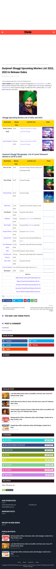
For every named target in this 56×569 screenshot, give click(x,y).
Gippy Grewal (24, 128)
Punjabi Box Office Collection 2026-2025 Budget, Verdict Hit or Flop (31, 426)
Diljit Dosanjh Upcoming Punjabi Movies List (28, 278)
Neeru (21, 241)
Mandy (31, 225)
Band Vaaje (7, 225)
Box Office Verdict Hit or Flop (29, 445)
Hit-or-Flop (29, 450)
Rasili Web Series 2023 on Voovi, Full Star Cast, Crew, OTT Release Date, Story (32, 402)
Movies (29, 455)
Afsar (7, 251)
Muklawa (7, 218)
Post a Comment (7, 330)
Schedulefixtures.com (8, 507)
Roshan (27, 231)
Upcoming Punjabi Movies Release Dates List (28, 288)
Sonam (32, 218)
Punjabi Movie (6, 87)
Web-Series (29, 475)
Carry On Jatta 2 (7, 267)
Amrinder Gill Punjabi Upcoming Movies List (28, 284)
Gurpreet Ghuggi (25, 131)
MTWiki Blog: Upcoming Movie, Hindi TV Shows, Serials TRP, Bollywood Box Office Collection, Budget (32, 565)
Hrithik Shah (6, 76)
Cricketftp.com (33, 505)
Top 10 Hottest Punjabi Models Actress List (28, 291)
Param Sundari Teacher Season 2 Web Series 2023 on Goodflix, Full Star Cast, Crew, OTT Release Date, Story (32, 410)
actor (46, 87)
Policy (37, 562)
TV (29, 460)
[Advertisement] (28, 15)
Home (3, 64)
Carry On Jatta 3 (7, 141)
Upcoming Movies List (40, 83)
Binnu (35, 267)
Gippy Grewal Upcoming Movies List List (28, 281)
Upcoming (8, 64)
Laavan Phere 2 (7, 231)
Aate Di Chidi (7, 238)
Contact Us (31, 562)
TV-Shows (29, 465)
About (24, 562)
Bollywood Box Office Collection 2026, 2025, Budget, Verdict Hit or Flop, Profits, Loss (32, 418)
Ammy (27, 218)
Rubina (32, 231)
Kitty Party (7, 205)
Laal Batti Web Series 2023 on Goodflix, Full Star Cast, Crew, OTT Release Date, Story (31, 394)
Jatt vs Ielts (7, 261)
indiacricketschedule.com (9, 505)
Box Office (29, 440)
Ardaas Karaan (7, 193)
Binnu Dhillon (32, 128)
